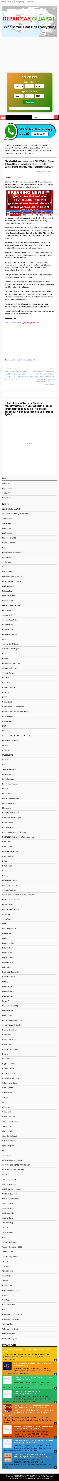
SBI (3, 1102)
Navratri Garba (7, 822)
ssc (3, 1150)
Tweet (20, 177)
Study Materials (7, 1213)
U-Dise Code (7, 1285)
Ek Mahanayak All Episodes (12, 581)
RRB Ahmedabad (8, 1068)
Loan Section (7, 793)
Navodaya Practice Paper (11, 818)
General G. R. (7, 615)
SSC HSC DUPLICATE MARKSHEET (16, 1165)
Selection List (7, 1126)
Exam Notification (8, 596)
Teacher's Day (7, 1252)
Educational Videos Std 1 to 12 (13, 576)
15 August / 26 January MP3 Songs (15, 514)
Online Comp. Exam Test (11, 900)
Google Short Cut (8, 629)
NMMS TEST (7, 866)
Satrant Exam (7, 1093)
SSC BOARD (7, 1155)
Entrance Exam (7, 591)
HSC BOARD (7, 721)
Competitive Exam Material (12, 552)
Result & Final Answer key (11, 1049)
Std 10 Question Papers (11, 1189)
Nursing (5, 875)
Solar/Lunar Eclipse (9, 1141)
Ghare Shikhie (7, 625)
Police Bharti (7, 967)
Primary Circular (8, 986)
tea (3, 1237)
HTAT (4, 726)
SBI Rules (6, 1107)
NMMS (4, 861)
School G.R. (6, 1112)
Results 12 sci (7, 1059)
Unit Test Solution (8, 1305)
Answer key (6, 523)
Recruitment (6, 1044)
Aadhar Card (7, 519)
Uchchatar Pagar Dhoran (11, 1290)
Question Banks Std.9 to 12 (12, 1020)
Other (4, 924)
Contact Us (10, 2)
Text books (6, 1266)
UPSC (4, 1310)
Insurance (5, 745)
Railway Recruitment (9, 1030)
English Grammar (8, 586)
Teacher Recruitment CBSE (12, 1247)
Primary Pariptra (8, 991)
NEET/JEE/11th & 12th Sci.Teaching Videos (18, 837)
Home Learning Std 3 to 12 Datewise (15, 711)
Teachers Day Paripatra (10, 1257)
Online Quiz (6, 914)
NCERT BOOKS (8, 827)
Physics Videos (7, 957)
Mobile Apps (6, 808)
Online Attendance (9, 890)
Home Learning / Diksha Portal (13, 707)
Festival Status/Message (11, 605)
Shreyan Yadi (7, 1131)
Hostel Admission (8, 716)
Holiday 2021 (7, 702)
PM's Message (7, 962)
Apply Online (7, 528)
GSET (4, 654)
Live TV (5, 789)
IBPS (4, 731)
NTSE (4, 871)
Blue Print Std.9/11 (9, 538)
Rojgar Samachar (8, 1064)
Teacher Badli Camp (9, 1242)
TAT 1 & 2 (5, 1228)
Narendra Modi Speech (10, 813)
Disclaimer (29, 2)
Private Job (6, 1001)
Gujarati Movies (8, 673)
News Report (13, 360)
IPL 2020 (5, 750)
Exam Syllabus (7, 601)
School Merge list (8, 1117)
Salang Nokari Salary (10, 1083)
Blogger (47, 1478)
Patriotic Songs (7, 948)
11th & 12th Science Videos (12, 509)
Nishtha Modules (8, 856)
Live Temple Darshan (10, 784)
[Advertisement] (29, 56)
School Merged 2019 (9, 1121)
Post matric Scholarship (10, 972)
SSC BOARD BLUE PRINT (12, 1160)
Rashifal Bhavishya (9, 1039)
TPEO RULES (7, 1271)
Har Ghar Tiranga (8, 687)
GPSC (4, 639)
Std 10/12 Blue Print (9, 1194)
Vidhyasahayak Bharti (10, 1329)
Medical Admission (9, 803)
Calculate (29, 102)
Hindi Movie (6, 692)
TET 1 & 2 (6, 1261)
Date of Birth (29, 82)
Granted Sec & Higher (10, 644)
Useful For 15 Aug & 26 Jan (12, 1314)
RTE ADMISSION (8, 1073)
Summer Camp (7, 1218)
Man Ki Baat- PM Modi (10, 798)
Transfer (5, 1281)
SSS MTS (5, 1175)
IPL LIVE (5, 760)
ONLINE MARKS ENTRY (11, 909)
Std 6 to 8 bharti (8, 1208)
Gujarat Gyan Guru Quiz (11, 663)
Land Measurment (8, 779)
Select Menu (3, 117)
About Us (5, 483)
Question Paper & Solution (12, 1025)
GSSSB (5, 658)
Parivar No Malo (8, 943)
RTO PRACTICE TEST (10, 1078)
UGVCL (5, 1295)
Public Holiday (7, 1011)
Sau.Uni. (5, 1097)
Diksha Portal (7, 572)
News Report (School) (27, 360)
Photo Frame (7, 953)
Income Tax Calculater (10, 740)
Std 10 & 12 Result (9, 1184)
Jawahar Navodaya (9, 769)
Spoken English (8, 1146)
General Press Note (9, 620)
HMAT (4, 697)
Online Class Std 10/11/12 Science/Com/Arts (18, 895)
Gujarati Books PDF (9, 668)
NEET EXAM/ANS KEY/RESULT (14, 832)
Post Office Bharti (8, 977)
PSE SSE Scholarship (10, 1006)
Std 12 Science (7, 1203)
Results (5, 1054)
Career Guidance (8, 543)
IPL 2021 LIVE (7, 755)
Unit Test (5, 1300)
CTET (4, 567)
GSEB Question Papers (10, 649)
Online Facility (7, 904)
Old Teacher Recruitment (11, 885)
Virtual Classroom (8, 1334)
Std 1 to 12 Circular (9, 1179)
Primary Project (7, 996)
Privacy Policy (19, 2)
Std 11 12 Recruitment (10, 1199)
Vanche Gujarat (7, 1324)
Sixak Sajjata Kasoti (9, 1136)
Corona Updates (8, 557)
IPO (3, 765)
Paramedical (6, 933)
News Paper (6, 842)
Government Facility (9, 634)
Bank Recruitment (8, 533)
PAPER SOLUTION (9, 929)
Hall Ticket (6, 683)
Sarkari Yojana (7, 1088)
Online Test (6, 919)
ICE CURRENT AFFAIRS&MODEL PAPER (17, 736)
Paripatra (5, 938)
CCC (4, 547)
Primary (5, 982)
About (3, 2)
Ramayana (6, 1035)
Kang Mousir (23, 1478)
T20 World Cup (7, 1223)
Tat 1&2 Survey (7, 1232)
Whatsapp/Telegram (9, 1339)
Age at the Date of (29, 92)
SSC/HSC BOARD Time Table (13, 1170)
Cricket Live (6, 562)
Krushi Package (8, 774)
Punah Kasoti (7, 1015)
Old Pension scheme (9, 880)
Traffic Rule (6, 1276)
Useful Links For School (11, 1319)
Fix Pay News (7, 610)
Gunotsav (5, 678)
